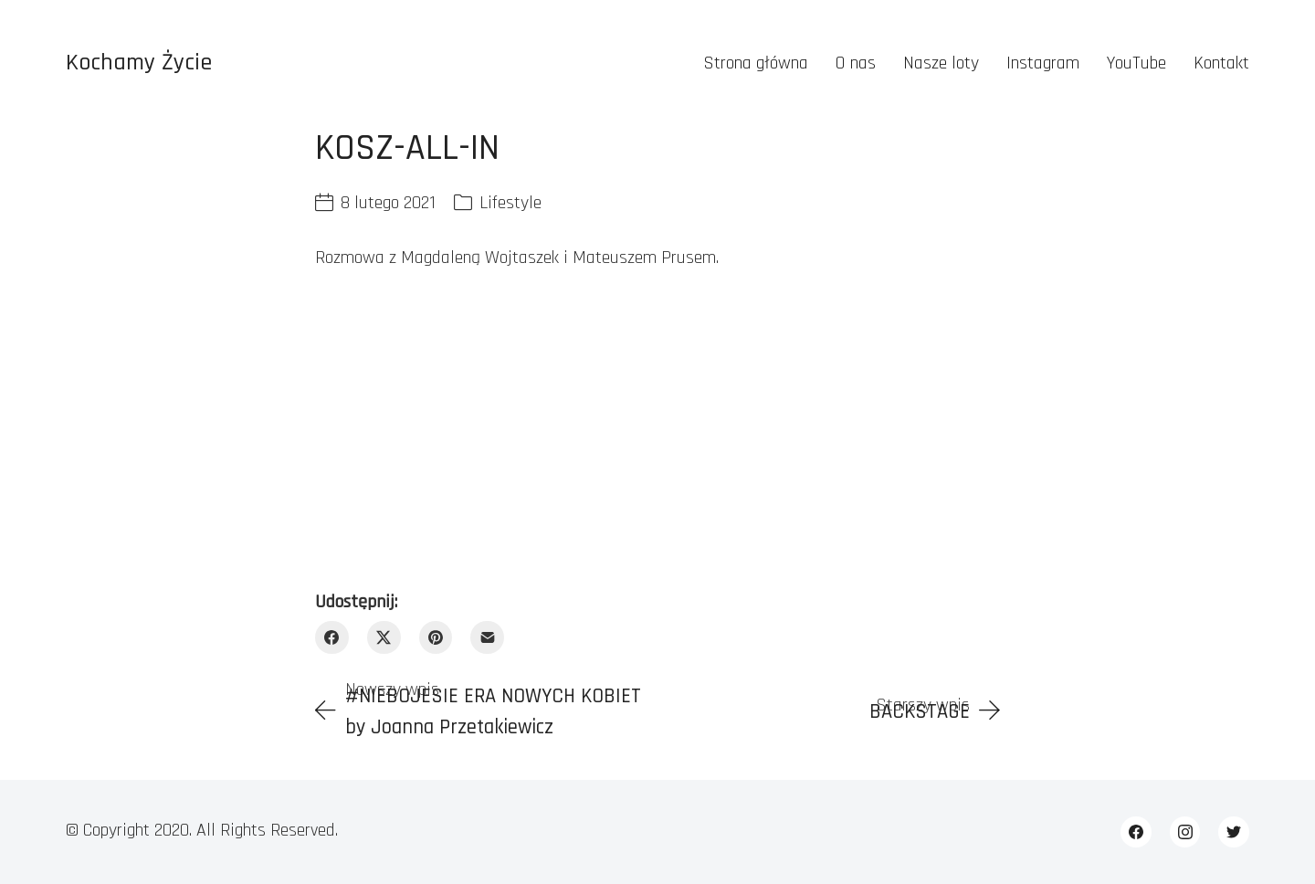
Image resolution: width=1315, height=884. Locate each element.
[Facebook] (332, 638)
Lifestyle (510, 203)
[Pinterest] (436, 638)
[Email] (487, 638)
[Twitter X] (384, 638)
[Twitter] (1233, 831)
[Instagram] (1185, 831)
